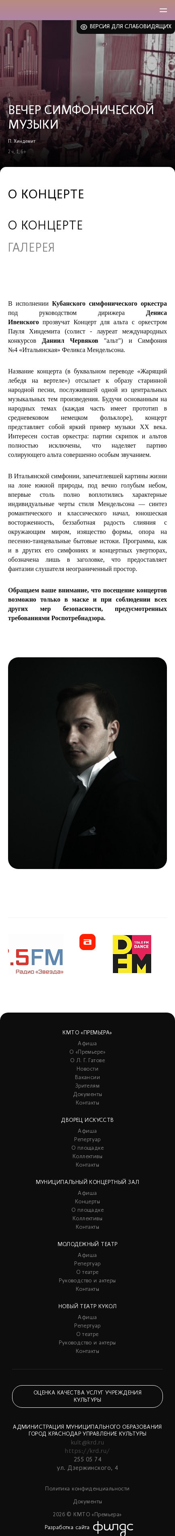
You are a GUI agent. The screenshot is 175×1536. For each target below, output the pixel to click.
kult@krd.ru (87, 1443)
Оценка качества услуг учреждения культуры (87, 1396)
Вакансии (87, 1078)
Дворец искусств (87, 1120)
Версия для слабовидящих (131, 27)
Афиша (87, 1044)
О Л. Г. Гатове (87, 1061)
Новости (87, 1069)
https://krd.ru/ (87, 1451)
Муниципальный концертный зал (88, 1183)
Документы (87, 1095)
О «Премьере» (87, 1052)
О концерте (45, 227)
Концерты (87, 1202)
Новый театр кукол (87, 1307)
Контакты (87, 1103)
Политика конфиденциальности (87, 1489)
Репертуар (87, 1140)
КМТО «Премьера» (87, 1033)
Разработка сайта (67, 1528)
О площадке (87, 1148)
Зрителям (87, 1086)
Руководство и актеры (87, 1281)
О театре (87, 1272)
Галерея (31, 249)
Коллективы (87, 1157)
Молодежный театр (88, 1245)
